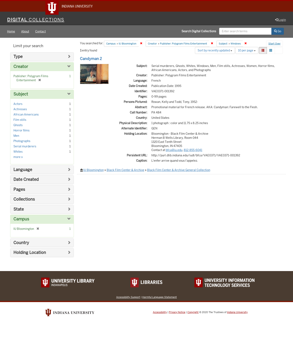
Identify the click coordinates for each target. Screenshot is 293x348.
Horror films (21, 130)
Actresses (20, 109)
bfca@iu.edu (174, 150)
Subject (20, 94)
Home (11, 31)
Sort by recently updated (215, 50)
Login (280, 20)
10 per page (247, 50)
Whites (18, 151)
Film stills (19, 120)
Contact (40, 31)
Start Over (274, 43)
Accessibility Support (128, 297)
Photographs (21, 141)
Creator (20, 66)
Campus (21, 219)
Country (21, 242)
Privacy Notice (177, 312)
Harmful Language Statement (159, 297)
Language (22, 169)
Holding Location (29, 252)
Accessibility (160, 312)
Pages (19, 189)
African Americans (26, 114)
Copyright (193, 312)
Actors (17, 104)
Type (18, 56)
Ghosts (18, 125)
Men (16, 136)
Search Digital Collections (198, 31)
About (25, 31)
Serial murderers (24, 146)
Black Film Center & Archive (125, 170)
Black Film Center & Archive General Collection (178, 170)
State (18, 209)
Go (277, 31)
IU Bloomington (93, 170)
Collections (24, 199)
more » (18, 157)
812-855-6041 (193, 150)
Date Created (26, 179)
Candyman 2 (91, 58)
